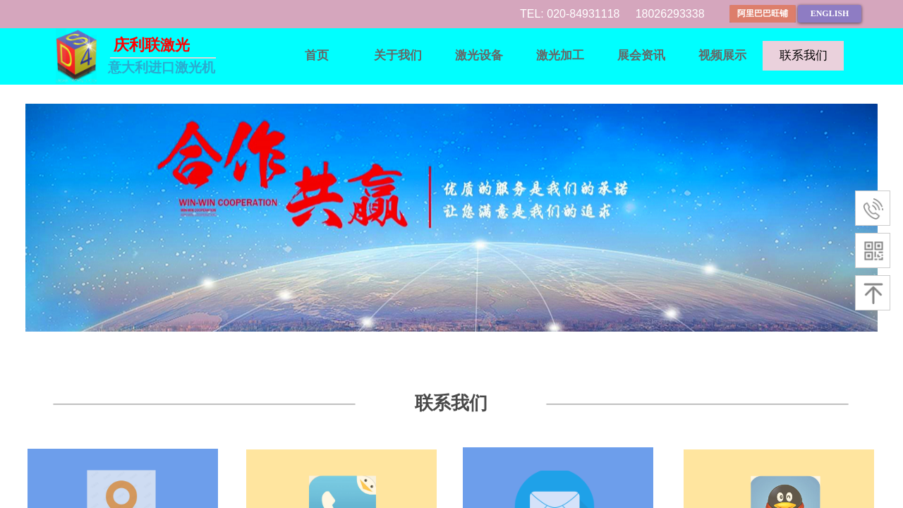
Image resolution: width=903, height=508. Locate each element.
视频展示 (722, 55)
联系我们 (804, 55)
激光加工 (560, 55)
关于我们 (398, 55)
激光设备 (479, 55)
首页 (317, 55)
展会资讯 (641, 55)
